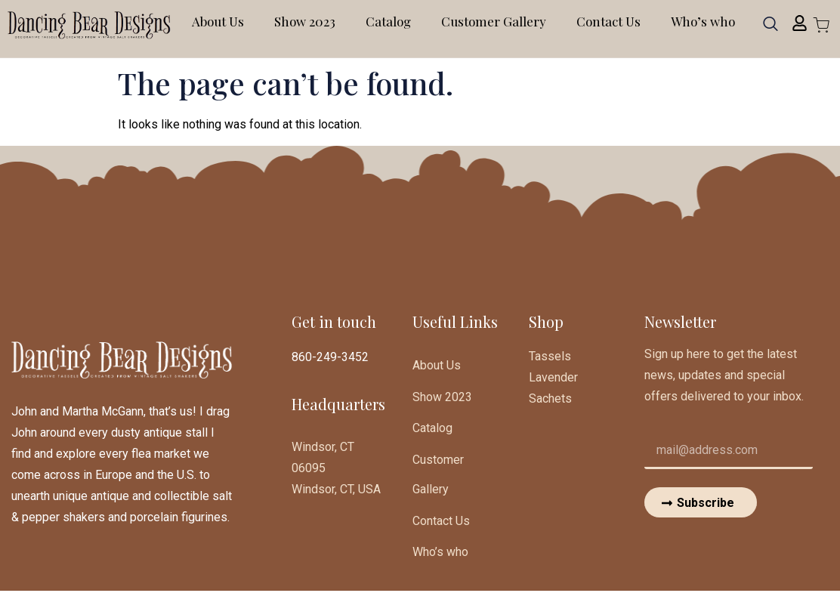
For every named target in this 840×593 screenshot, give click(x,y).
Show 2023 (304, 21)
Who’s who (703, 21)
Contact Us (608, 21)
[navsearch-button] (770, 29)
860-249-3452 (330, 357)
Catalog (388, 21)
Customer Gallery (493, 21)
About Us (218, 21)
